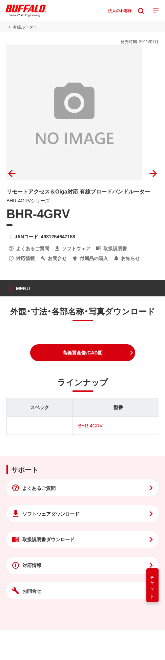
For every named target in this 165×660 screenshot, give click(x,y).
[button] (82, 352)
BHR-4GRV (90, 425)
